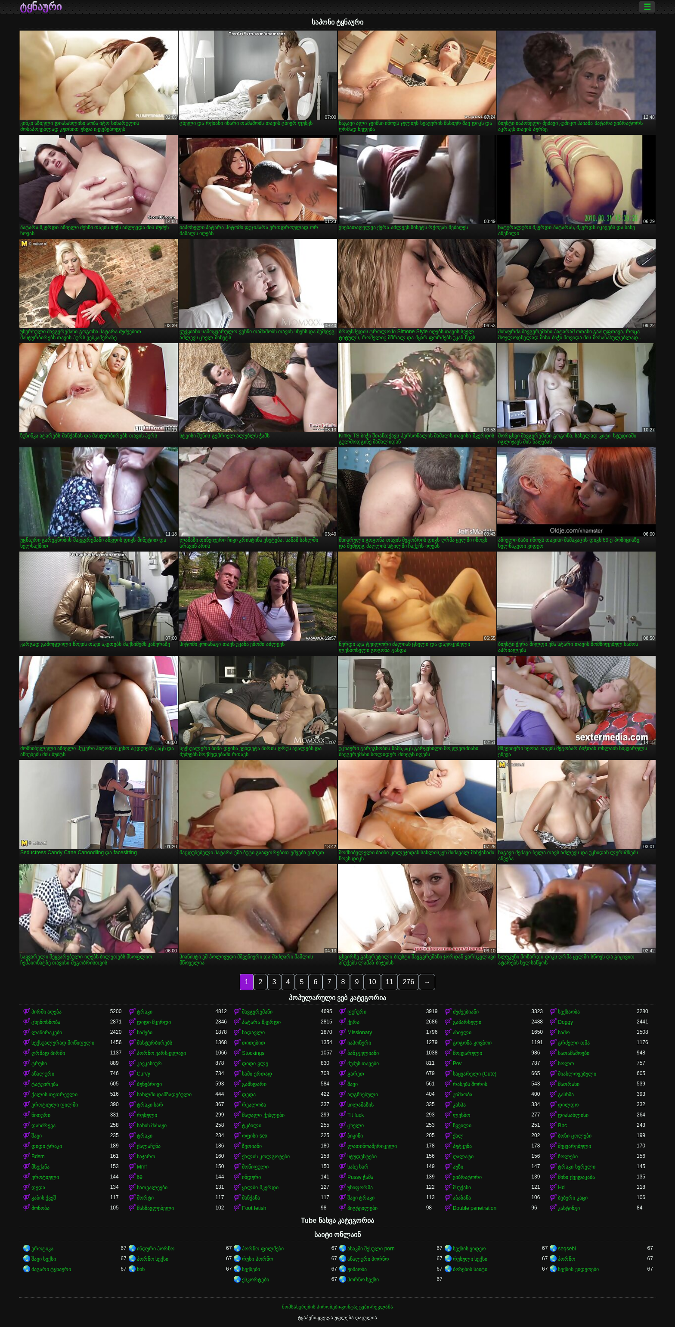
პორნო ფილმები (262, 1249)
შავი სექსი (43, 1259)
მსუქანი (462, 1187)
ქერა (353, 1022)
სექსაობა (569, 1012)
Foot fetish (254, 1208)
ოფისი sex (254, 1136)
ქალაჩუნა (149, 1146)
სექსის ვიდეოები (578, 1269)
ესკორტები (255, 1280)
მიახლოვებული (577, 1074)
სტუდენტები (362, 1156)
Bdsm (38, 1156)
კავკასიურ (149, 1063)
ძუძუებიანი (466, 1012)
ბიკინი (355, 1136)
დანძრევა (43, 1125)
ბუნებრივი (149, 1084)
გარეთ (355, 1074)
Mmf (142, 1167)
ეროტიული (45, 1177)
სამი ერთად (257, 1074)
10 (372, 982)
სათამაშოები (573, 1053)
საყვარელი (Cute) (475, 1074)
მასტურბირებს (154, 1043)
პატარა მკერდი (261, 1022)
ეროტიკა (42, 1249)
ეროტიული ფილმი (54, 1105)
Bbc (562, 1125)
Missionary (359, 1032)
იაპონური (359, 1043)
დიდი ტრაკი (46, 1146)
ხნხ (141, 1269)
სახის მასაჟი (152, 1125)
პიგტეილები (362, 1208)
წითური (40, 1115)
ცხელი (355, 1125)
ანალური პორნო (368, 1259)
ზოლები (568, 1156)
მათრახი (568, 1084)
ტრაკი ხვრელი (576, 1167)
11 (389, 982)
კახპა (459, 1105)
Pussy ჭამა (360, 1177)
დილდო (568, 1105)
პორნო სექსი (152, 1259)
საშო (564, 1032)
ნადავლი (253, 1032)
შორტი (145, 1198)
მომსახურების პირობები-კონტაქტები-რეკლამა (337, 1306)
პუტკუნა (462, 1146)
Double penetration (474, 1208)
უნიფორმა (360, 1187)
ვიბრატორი (467, 1177)
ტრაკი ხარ (150, 1105)
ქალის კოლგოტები (265, 1156)
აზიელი (462, 1032)
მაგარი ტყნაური (51, 1269)
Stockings (253, 1053)
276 (408, 982)
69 (139, 1177)
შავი (352, 1084)
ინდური (251, 1177)
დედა (249, 1094)
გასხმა (566, 1094)
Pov (457, 1063)
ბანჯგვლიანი (363, 1053)
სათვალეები (152, 1187)
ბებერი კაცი (572, 1198)
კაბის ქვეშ (43, 1198)
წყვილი (462, 1125)
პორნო (566, 1259)
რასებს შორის (470, 1084)
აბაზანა (462, 1198)
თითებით (253, 1043)
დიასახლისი (573, 1115)
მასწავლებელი (155, 1208)
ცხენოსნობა (45, 1022)
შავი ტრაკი (361, 1198)
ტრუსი (39, 1063)
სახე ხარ (357, 1167)
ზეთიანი (252, 1146)
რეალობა (254, 1105)
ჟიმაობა (462, 1094)
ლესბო (461, 1115)
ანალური (42, 1074)
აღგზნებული (362, 1094)
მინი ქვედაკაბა (576, 1177)
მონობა (40, 1208)
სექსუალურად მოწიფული (62, 1043)
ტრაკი (144, 1012)
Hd (561, 1187)
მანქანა (251, 1198)
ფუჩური (356, 1012)
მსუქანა (40, 1167)
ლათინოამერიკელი (372, 1146)
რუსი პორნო (257, 1259)
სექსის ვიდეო (469, 1249)
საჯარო (146, 1156)
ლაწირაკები (46, 1032)
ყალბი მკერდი (260, 1187)
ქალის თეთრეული (54, 1094)
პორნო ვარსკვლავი (161, 1053)
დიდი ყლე (255, 1063)
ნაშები (144, 1032)
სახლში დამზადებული (164, 1094)
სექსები (251, 1269)
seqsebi (567, 1249)
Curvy (143, 1074)
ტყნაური (41, 6)
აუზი (458, 1167)
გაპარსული (467, 1022)
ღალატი (463, 1156)
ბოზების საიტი (470, 1269)
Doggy (565, 1022)
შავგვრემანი (257, 1012)
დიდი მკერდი (154, 1022)
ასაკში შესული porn (371, 1249)
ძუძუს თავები (363, 1063)
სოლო (566, 1063)
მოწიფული (255, 1167)
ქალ (458, 1136)
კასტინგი (569, 1208)
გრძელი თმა (573, 1043)
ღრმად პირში (48, 1053)
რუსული (147, 1115)
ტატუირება (44, 1084)
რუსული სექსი (470, 1259)
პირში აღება (46, 1012)
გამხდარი (254, 1084)
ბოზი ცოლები (574, 1136)
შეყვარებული (574, 1146)
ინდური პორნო (155, 1249)
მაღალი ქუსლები (263, 1115)
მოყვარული (467, 1053)
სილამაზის (360, 1105)
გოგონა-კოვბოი (472, 1043)
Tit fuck (355, 1115)
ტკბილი (251, 1125)
